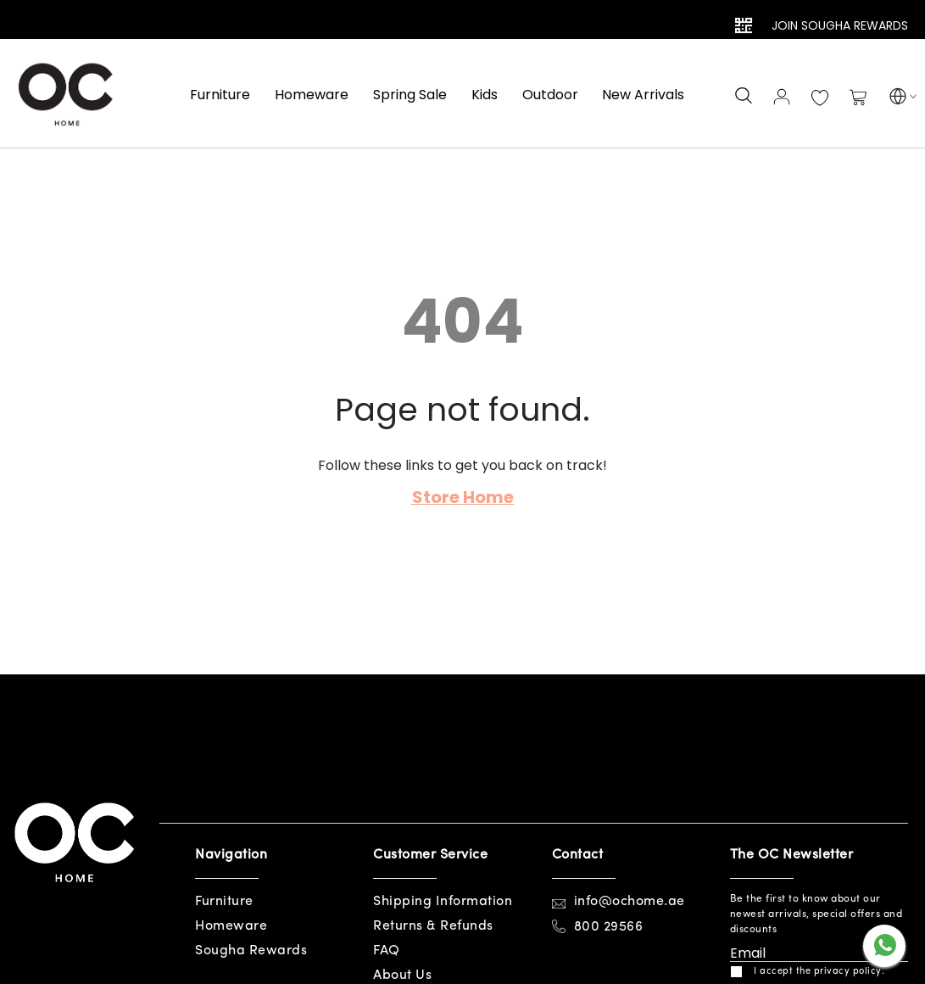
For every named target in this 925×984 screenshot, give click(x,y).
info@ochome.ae (629, 902)
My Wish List (819, 98)
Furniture (224, 902)
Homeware (231, 926)
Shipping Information (442, 902)
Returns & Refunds (433, 926)
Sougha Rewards (251, 951)
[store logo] (68, 93)
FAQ (386, 951)
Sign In (781, 96)
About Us (402, 975)
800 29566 (609, 927)
